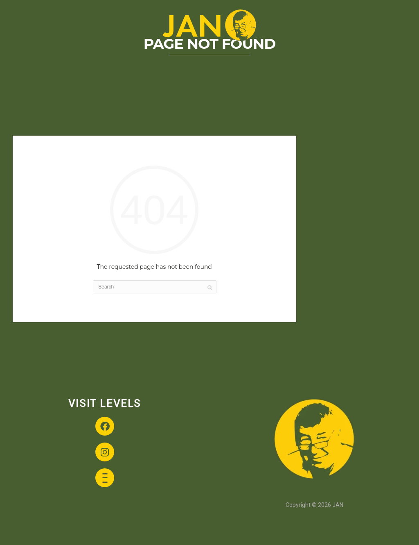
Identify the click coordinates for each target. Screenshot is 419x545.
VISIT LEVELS (104, 403)
